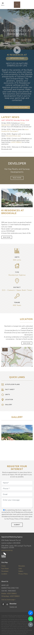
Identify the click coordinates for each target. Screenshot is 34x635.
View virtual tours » (17, 73)
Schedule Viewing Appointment (17, 107)
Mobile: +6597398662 (9, 594)
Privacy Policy (23, 574)
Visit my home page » (8, 600)
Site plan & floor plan (13, 136)
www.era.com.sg (6, 550)
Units (20, 569)
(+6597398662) (16, 142)
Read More (17, 178)
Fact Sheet (5, 569)
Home (3, 566)
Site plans (21, 566)
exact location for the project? (15, 130)
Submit (17, 525)
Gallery (20, 571)
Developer (4, 571)
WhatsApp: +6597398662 (10, 596)
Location (4, 574)
